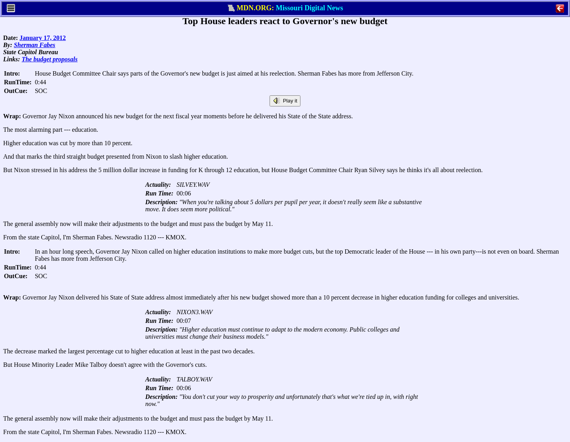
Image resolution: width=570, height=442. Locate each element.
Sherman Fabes (34, 45)
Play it (285, 101)
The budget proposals (50, 59)
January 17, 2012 (42, 37)
